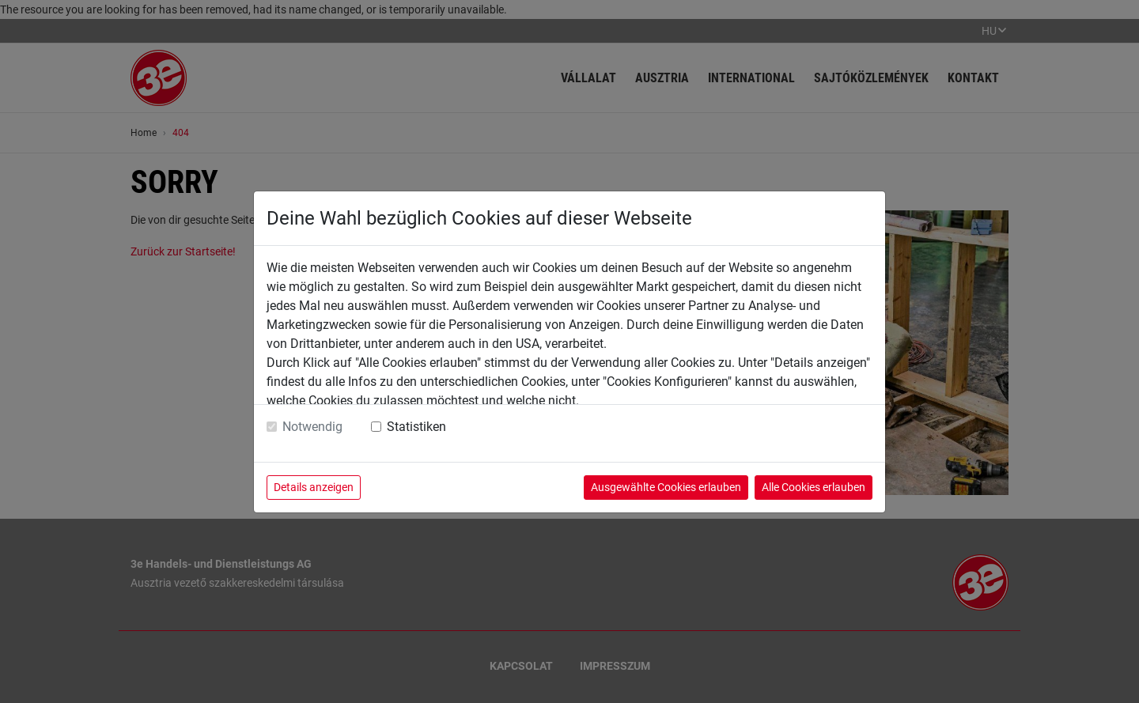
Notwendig (312, 426)
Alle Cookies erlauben (813, 487)
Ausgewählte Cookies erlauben (666, 487)
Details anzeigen (314, 487)
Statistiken (416, 426)
